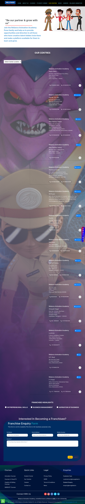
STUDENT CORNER (42, 3)
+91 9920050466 (64, 296)
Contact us (27, 485)
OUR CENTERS (53, 3)
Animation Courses (10, 476)
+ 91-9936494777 (55, 345)
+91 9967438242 (66, 109)
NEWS (60, 3)
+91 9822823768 (54, 109)
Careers (26, 482)
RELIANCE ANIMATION (76, 3)
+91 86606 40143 (66, 181)
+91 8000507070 (66, 85)
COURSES (32, 3)
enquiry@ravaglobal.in (69, 485)
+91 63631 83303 (54, 181)
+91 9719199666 (65, 250)
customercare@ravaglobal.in (71, 479)
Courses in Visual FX (11, 479)
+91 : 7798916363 (54, 391)
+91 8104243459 (54, 157)
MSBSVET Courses (10, 487)
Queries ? (9, 439)
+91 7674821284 (65, 320)
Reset (70, 457)
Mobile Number (61, 432)
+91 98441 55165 (65, 205)
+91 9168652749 (54, 367)
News (45, 485)
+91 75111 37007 (54, 230)
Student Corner (28, 476)
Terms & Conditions (49, 482)
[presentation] (18, 451)
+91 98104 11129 (64, 275)
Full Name (9, 432)
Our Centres (27, 479)
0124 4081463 (54, 275)
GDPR (45, 479)
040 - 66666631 (54, 320)
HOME (19, 3)
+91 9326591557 (65, 135)
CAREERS (65, 3)
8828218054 (53, 296)
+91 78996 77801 (54, 205)
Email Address (35, 432)
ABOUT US (25, 3)
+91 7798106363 (66, 391)
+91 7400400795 (54, 135)
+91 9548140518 (54, 250)
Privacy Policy (48, 476)
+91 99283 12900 (54, 85)
